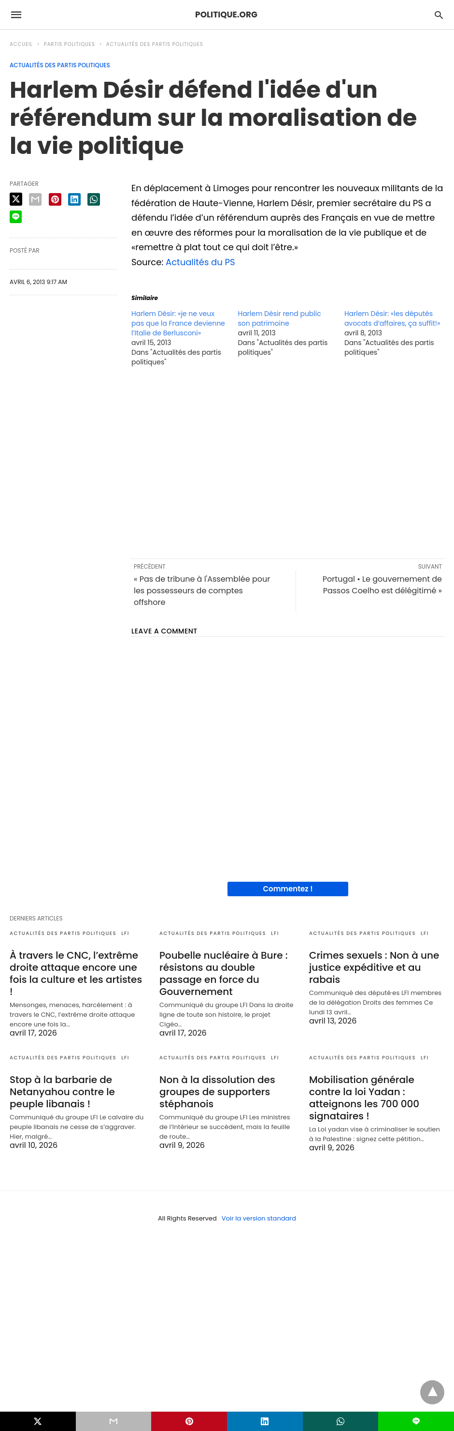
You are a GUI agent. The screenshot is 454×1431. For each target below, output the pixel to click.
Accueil (21, 44)
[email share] (35, 199)
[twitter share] (16, 199)
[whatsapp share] (93, 199)
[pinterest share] (55, 199)
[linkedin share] (74, 199)
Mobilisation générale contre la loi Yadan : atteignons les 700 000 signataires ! (364, 1098)
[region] (287, 461)
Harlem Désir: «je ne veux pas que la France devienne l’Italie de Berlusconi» (178, 323)
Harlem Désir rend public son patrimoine (279, 318)
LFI (125, 933)
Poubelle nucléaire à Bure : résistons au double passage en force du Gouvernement (223, 973)
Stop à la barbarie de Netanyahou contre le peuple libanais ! (62, 1092)
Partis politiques (69, 44)
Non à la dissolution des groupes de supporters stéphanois (217, 1092)
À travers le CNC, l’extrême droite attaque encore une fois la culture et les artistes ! (76, 973)
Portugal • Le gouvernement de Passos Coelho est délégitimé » (382, 584)
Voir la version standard (259, 1218)
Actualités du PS (200, 262)
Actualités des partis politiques (154, 44)
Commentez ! (288, 889)
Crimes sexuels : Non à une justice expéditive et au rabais (374, 967)
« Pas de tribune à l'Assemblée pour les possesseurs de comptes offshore (202, 590)
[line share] (16, 217)
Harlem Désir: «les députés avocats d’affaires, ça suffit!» (392, 318)
